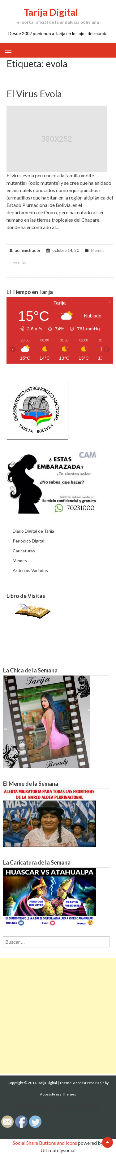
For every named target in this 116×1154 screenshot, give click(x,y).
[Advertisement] (58, 1016)
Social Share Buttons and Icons (45, 1143)
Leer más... (19, 262)
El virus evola (34, 93)
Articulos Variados (30, 570)
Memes (97, 250)
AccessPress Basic (88, 1082)
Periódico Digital (28, 540)
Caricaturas (24, 550)
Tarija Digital (51, 12)
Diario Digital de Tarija (33, 531)
